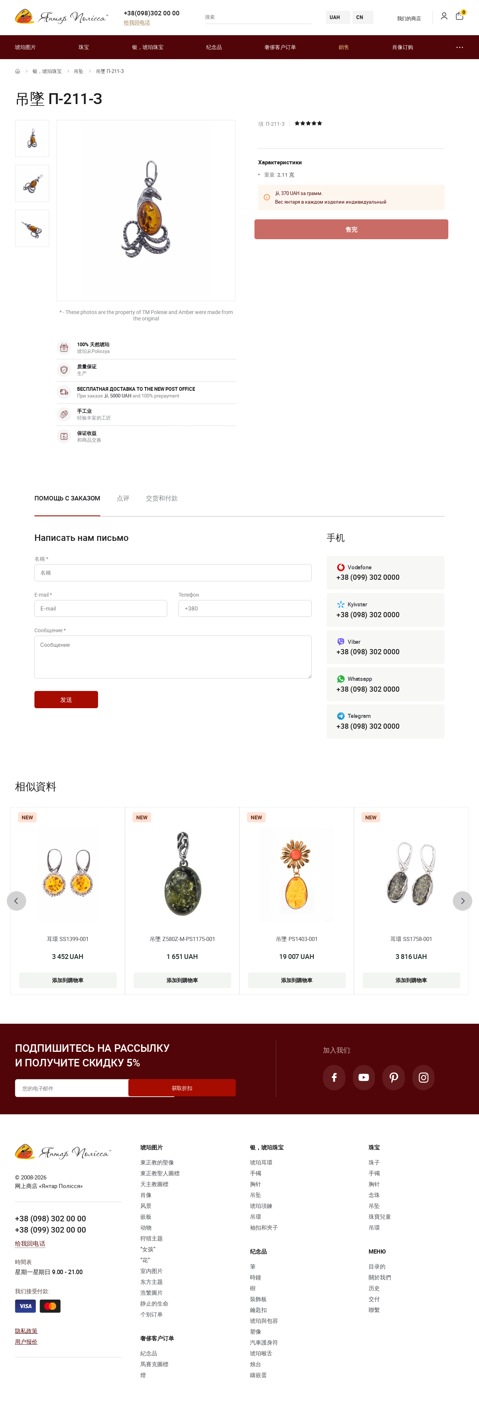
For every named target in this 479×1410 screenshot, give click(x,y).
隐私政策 (26, 1332)
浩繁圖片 (151, 1294)
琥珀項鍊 (261, 1207)
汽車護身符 (264, 1344)
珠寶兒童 (380, 1218)
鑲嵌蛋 (258, 1376)
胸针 (255, 1186)
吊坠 (78, 71)
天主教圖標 (154, 1186)
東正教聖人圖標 (160, 1175)
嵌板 (146, 1218)
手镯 (255, 1175)
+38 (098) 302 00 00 (50, 1220)
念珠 (374, 1196)
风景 (146, 1207)
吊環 (255, 1218)
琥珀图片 (25, 47)
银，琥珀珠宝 (148, 47)
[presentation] (16, 903)
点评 (123, 498)
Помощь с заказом (67, 498)
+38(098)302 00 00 (152, 13)
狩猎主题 (151, 1240)
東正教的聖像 (157, 1164)
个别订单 (151, 1316)
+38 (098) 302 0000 (367, 615)
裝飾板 (258, 1300)
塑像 (255, 1333)
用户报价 (26, 1343)
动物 (146, 1229)
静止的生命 (154, 1305)
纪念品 (214, 47)
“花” (145, 1262)
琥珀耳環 (261, 1164)
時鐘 (255, 1279)
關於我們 (380, 1279)
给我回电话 (137, 22)
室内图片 (151, 1272)
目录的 (377, 1268)
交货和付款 (162, 498)
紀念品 (148, 1355)
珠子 (374, 1164)
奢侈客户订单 (280, 47)
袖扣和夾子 (264, 1229)
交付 (374, 1300)
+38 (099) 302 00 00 (50, 1231)
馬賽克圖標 (154, 1366)
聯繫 (374, 1311)
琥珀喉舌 (261, 1355)
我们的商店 (404, 18)
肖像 (146, 1196)
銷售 (344, 47)
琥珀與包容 (264, 1322)
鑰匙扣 (258, 1311)
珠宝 (84, 47)
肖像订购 (402, 47)
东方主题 (151, 1283)
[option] (32, 138)
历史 (374, 1290)
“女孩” (147, 1251)
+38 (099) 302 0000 (367, 577)
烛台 (255, 1366)
